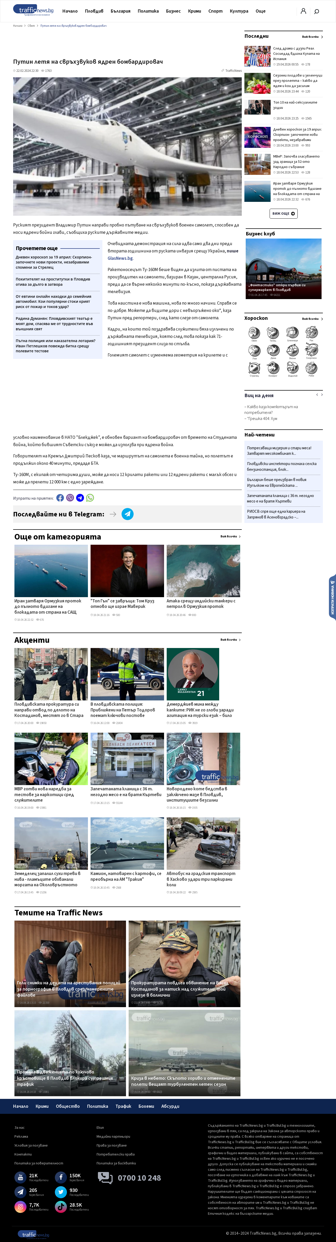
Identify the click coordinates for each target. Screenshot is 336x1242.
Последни (256, 36)
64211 (275, 295)
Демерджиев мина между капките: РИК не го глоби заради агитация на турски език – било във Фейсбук (200, 710)
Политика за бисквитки (116, 1163)
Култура (239, 11)
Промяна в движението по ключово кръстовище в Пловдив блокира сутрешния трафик (65, 1078)
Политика (148, 11)
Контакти (23, 1154)
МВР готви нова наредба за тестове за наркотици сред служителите (44, 794)
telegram (80, 497)
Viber (70, 497)
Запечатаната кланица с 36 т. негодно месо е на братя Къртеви (126, 792)
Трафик (123, 1106)
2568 (116, 888)
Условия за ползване (31, 1145)
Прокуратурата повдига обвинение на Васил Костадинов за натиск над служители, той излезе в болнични (179, 989)
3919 (192, 723)
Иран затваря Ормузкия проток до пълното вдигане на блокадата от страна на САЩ (47, 606)
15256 (41, 892)
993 (305, 145)
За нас (19, 1127)
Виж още (283, 213)
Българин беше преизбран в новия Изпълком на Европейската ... (276, 482)
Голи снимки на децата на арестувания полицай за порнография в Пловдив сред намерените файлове (68, 989)
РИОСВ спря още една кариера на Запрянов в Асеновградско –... (276, 514)
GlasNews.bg (120, 258)
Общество (68, 1106)
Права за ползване (112, 1145)
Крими (194, 11)
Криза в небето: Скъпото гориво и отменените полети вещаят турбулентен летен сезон (183, 1081)
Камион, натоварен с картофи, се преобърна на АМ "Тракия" (126, 876)
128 (305, 172)
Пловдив (94, 11)
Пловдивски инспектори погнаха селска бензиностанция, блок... (282, 466)
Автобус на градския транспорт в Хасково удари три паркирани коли (201, 879)
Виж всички (228, 536)
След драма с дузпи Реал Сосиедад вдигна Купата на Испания (296, 54)
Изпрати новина (332, 597)
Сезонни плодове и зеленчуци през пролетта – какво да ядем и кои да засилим (297, 81)
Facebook (60, 497)
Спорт (215, 11)
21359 (44, 1003)
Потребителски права (116, 1154)
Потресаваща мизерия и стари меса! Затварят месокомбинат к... (279, 451)
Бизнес (173, 11)
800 (192, 615)
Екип (100, 1127)
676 (40, 620)
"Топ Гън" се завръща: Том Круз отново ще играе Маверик (122, 604)
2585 (192, 892)
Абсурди (170, 1106)
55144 (117, 803)
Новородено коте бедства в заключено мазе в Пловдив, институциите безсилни (197, 794)
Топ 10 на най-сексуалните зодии (295, 105)
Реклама (21, 1136)
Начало (70, 11)
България (120, 11)
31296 (158, 1003)
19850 (41, 723)
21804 (117, 723)
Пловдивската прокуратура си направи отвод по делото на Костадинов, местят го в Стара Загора (48, 710)
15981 (41, 808)
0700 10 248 (139, 1178)
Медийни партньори (113, 1136)
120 (305, 91)
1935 (192, 808)
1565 (306, 118)
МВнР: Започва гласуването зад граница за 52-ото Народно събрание (296, 162)
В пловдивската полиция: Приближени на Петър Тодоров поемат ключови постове (123, 710)
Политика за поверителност (38, 1163)
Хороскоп (256, 318)
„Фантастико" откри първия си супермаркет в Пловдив (277, 287)
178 (305, 64)
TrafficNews (233, 70)
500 (116, 615)
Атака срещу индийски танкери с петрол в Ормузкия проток (201, 604)
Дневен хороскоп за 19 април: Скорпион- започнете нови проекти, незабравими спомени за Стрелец (297, 137)
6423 (157, 1092)
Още (261, 11)
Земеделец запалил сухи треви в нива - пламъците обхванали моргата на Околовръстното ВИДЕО (47, 879)
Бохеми (146, 1106)
